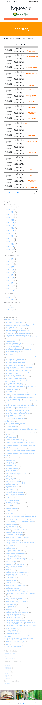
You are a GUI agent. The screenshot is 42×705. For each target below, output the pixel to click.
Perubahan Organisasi (31, 147)
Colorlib (22, 703)
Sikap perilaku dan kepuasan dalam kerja (31, 158)
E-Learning (35, 1)
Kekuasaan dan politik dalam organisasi (31, 124)
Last (18, 192)
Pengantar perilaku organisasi (31, 56)
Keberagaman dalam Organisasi (31, 181)
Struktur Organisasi (31, 130)
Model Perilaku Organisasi (31, 73)
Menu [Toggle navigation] (21, 19)
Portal (30, 1)
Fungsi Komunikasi (31, 107)
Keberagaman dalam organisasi (31, 113)
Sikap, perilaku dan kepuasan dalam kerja (31, 84)
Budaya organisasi (31, 135)
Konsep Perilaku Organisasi (31, 62)
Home (6, 38)
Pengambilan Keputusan (31, 141)
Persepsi (31, 175)
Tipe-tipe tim (31, 101)
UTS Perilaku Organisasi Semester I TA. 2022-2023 (31, 186)
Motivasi (31, 169)
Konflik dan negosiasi (31, 118)
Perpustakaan (21, 11)
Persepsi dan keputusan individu (31, 96)
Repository (22, 38)
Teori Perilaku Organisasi (31, 152)
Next (9, 192)
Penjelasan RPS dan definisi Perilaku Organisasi (31, 50)
